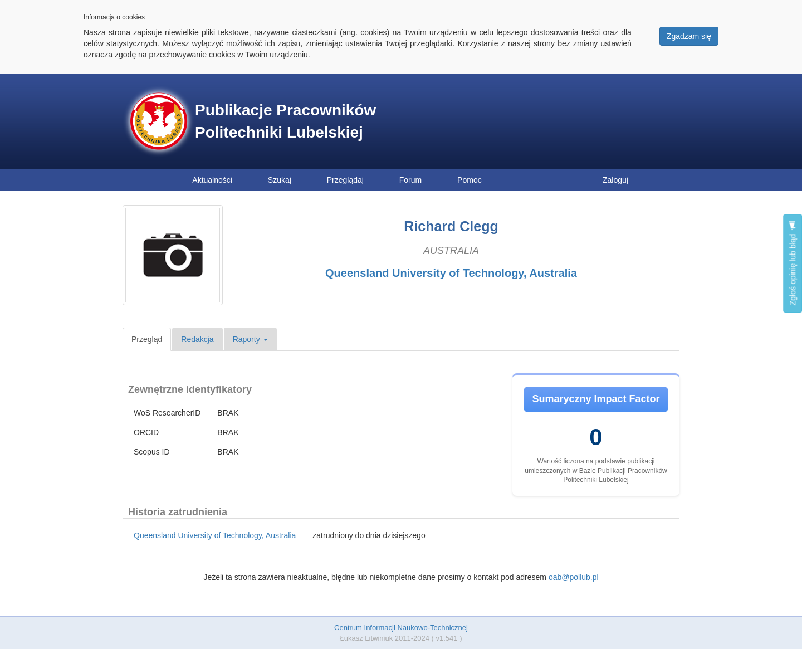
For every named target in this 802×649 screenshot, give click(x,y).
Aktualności (212, 179)
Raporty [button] (250, 339)
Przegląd (146, 339)
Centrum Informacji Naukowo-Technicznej (401, 627)
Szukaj (279, 179)
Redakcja (197, 339)
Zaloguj (615, 179)
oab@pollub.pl (574, 577)
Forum (410, 179)
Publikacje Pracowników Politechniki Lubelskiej (285, 121)
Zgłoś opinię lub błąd (792, 263)
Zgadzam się (689, 36)
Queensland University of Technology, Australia (451, 273)
